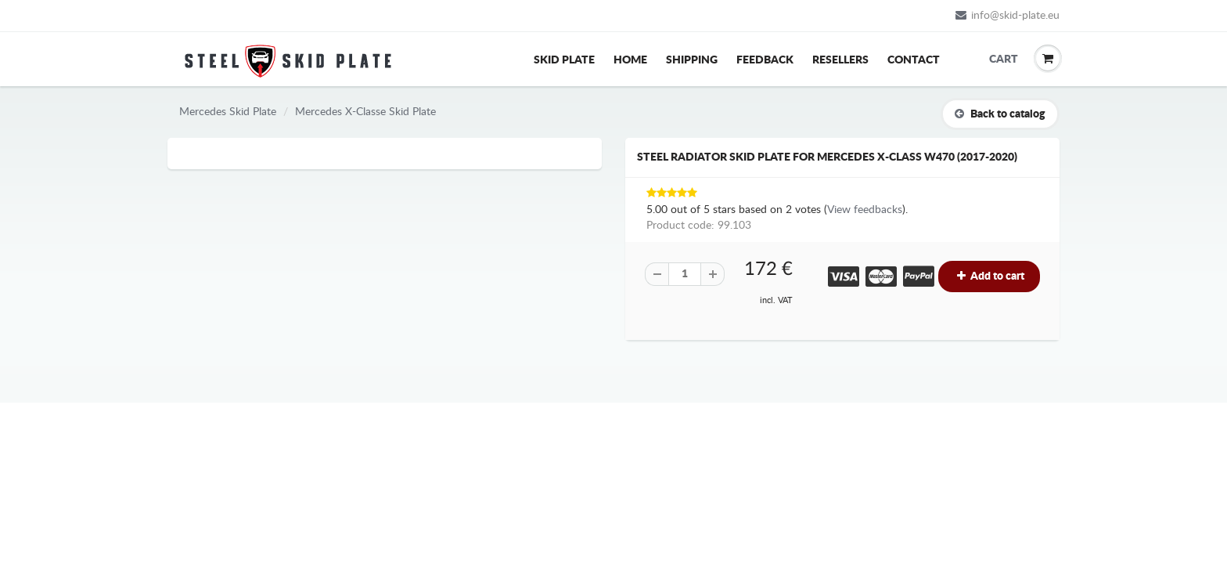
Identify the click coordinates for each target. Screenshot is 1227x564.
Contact (913, 60)
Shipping (692, 60)
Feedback (764, 60)
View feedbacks (864, 209)
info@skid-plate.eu (1007, 15)
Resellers (840, 60)
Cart (1001, 59)
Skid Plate (564, 60)
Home (630, 60)
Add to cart (989, 276)
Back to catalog (1000, 113)
